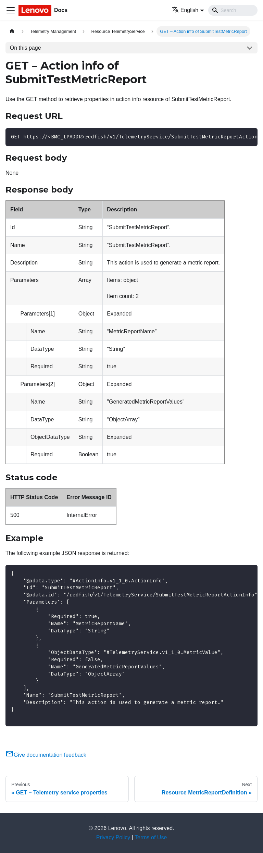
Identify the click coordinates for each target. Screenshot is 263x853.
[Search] (233, 10)
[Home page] (11, 31)
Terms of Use (151, 837)
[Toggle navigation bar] (10, 10)
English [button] (185, 10)
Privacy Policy (113, 837)
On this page (25, 48)
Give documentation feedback (45, 755)
